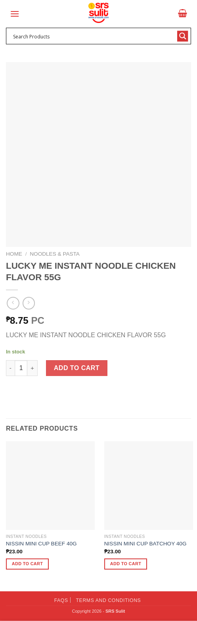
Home (14, 254)
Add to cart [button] (27, 563)
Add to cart (76, 368)
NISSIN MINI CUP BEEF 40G (41, 544)
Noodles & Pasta (55, 254)
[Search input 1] (93, 36)
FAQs (61, 600)
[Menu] (14, 13)
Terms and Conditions (108, 600)
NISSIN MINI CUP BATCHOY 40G (145, 544)
